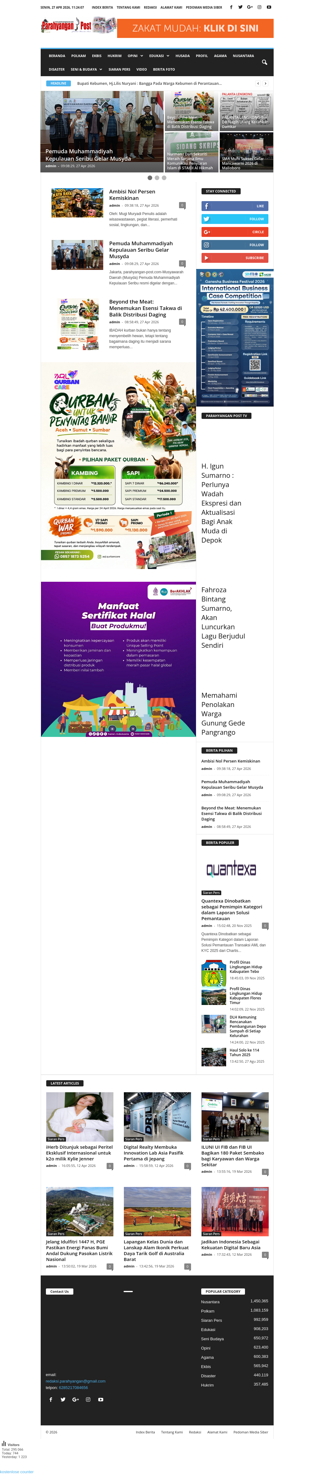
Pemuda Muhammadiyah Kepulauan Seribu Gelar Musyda (141, 250)
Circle (258, 231)
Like (260, 206)
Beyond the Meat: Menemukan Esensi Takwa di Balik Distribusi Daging (145, 308)
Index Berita (102, 7)
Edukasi (208, 1329)
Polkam (78, 55)
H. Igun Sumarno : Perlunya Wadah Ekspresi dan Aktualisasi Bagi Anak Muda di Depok (222, 502)
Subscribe (255, 257)
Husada (183, 55)
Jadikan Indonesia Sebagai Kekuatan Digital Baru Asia (231, 1244)
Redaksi (150, 7)
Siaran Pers (119, 69)
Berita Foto (164, 69)
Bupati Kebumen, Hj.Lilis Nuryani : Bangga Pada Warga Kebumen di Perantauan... (149, 83)
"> (79, 1332)
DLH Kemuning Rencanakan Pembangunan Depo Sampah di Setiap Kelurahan (248, 1026)
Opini (205, 1348)
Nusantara (243, 55)
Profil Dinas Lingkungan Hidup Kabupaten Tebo (246, 967)
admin (51, 165)
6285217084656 (73, 1387)
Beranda (57, 55)
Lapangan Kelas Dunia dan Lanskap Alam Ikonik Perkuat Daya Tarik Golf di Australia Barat (156, 1250)
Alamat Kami (171, 7)
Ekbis (97, 55)
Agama (220, 55)
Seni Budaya (212, 1339)
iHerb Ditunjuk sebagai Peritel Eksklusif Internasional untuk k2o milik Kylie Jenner (79, 1153)
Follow (257, 219)
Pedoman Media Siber (204, 7)
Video (142, 69)
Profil (202, 55)
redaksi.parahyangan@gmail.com (76, 1381)
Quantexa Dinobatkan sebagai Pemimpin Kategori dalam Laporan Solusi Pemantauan (232, 909)
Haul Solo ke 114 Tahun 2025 (244, 1052)
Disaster (57, 69)
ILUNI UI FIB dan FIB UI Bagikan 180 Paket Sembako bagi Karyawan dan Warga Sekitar (233, 1156)
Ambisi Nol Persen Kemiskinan (132, 194)
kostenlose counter (17, 1472)
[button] (264, 62)
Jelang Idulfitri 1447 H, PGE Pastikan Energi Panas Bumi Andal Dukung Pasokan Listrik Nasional (79, 1250)
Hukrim (114, 55)
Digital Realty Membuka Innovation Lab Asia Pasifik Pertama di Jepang (154, 1153)
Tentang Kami (128, 7)
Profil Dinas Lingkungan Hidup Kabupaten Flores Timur (246, 995)
